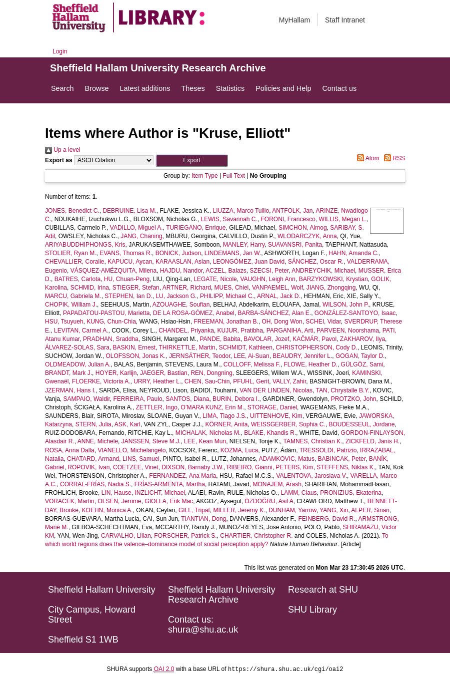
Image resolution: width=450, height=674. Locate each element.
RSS (393, 158)
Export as (58, 160)
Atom (367, 158)
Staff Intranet (345, 20)
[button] (192, 160)
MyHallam (294, 20)
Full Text (233, 175)
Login (59, 51)
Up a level (62, 149)
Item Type (205, 175)
